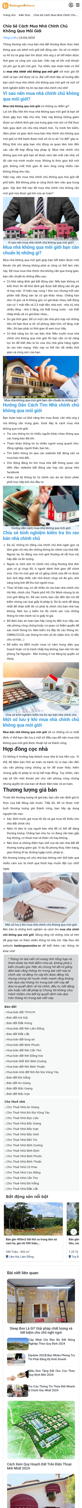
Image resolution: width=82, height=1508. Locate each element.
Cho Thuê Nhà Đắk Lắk (22, 1189)
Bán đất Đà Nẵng (18, 1077)
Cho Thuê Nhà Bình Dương (24, 1145)
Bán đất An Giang (18, 1083)
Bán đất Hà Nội (17, 1017)
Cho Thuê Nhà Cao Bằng (23, 1172)
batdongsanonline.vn (27, 945)
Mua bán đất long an (20, 1039)
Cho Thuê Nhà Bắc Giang (23, 1123)
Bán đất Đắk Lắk (17, 1034)
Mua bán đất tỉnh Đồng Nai (24, 1056)
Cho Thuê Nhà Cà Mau (21, 1167)
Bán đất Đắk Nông (19, 1023)
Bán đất (11, 1007)
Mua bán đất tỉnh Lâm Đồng (25, 1028)
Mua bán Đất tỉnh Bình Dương (26, 1061)
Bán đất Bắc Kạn (18, 1094)
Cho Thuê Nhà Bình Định (22, 1150)
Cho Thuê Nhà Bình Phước (24, 1156)
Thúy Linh (9, 37)
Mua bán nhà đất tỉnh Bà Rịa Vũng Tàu (32, 1072)
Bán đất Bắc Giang (19, 1088)
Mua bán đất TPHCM (20, 1012)
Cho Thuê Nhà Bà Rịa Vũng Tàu (28, 1112)
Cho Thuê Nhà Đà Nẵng (22, 1183)
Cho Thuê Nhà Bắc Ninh (22, 1134)
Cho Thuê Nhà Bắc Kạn (22, 1129)
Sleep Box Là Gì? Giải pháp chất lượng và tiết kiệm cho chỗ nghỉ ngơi (41, 1331)
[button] (73, 1231)
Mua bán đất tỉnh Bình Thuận (25, 1066)
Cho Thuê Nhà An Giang (22, 1107)
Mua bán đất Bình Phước (23, 1045)
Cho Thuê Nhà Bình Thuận (23, 1161)
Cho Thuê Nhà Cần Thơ (22, 1178)
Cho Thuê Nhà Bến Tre (21, 1140)
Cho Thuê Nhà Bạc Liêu (22, 1118)
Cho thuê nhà (15, 1101)
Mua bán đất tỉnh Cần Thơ (23, 1050)
